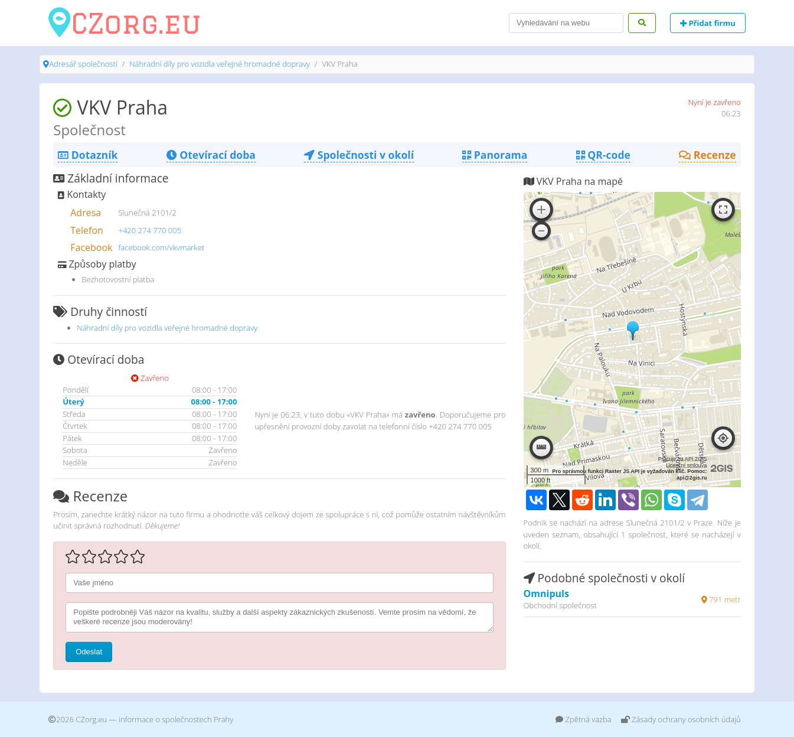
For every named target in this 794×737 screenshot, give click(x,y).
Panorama (494, 155)
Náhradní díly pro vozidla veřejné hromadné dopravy (219, 63)
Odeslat (89, 651)
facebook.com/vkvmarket (162, 247)
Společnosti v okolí (359, 155)
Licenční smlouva (686, 465)
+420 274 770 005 (150, 230)
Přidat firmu (708, 23)
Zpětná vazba (584, 719)
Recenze (707, 155)
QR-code (603, 155)
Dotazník (87, 155)
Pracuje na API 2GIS (682, 459)
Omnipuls (546, 593)
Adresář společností (83, 63)
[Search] (566, 23)
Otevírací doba (211, 155)
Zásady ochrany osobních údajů (681, 719)
